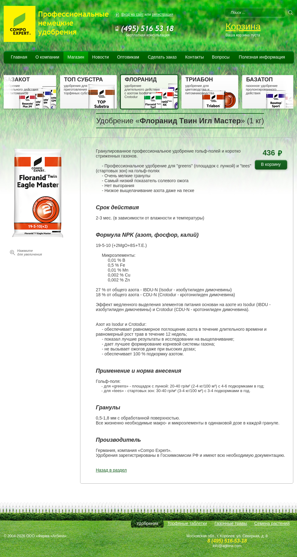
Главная (19, 57)
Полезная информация (262, 57)
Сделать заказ (162, 57)
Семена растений (272, 523)
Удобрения (147, 523)
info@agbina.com (227, 546)
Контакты (194, 57)
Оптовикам (128, 57)
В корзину (273, 165)
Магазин (75, 57)
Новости (100, 57)
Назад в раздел (111, 470)
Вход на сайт (132, 14)
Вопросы (221, 57)
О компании (47, 57)
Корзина (243, 26)
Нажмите (29, 252)
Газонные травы (230, 523)
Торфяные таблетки (187, 523)
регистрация (162, 14)
